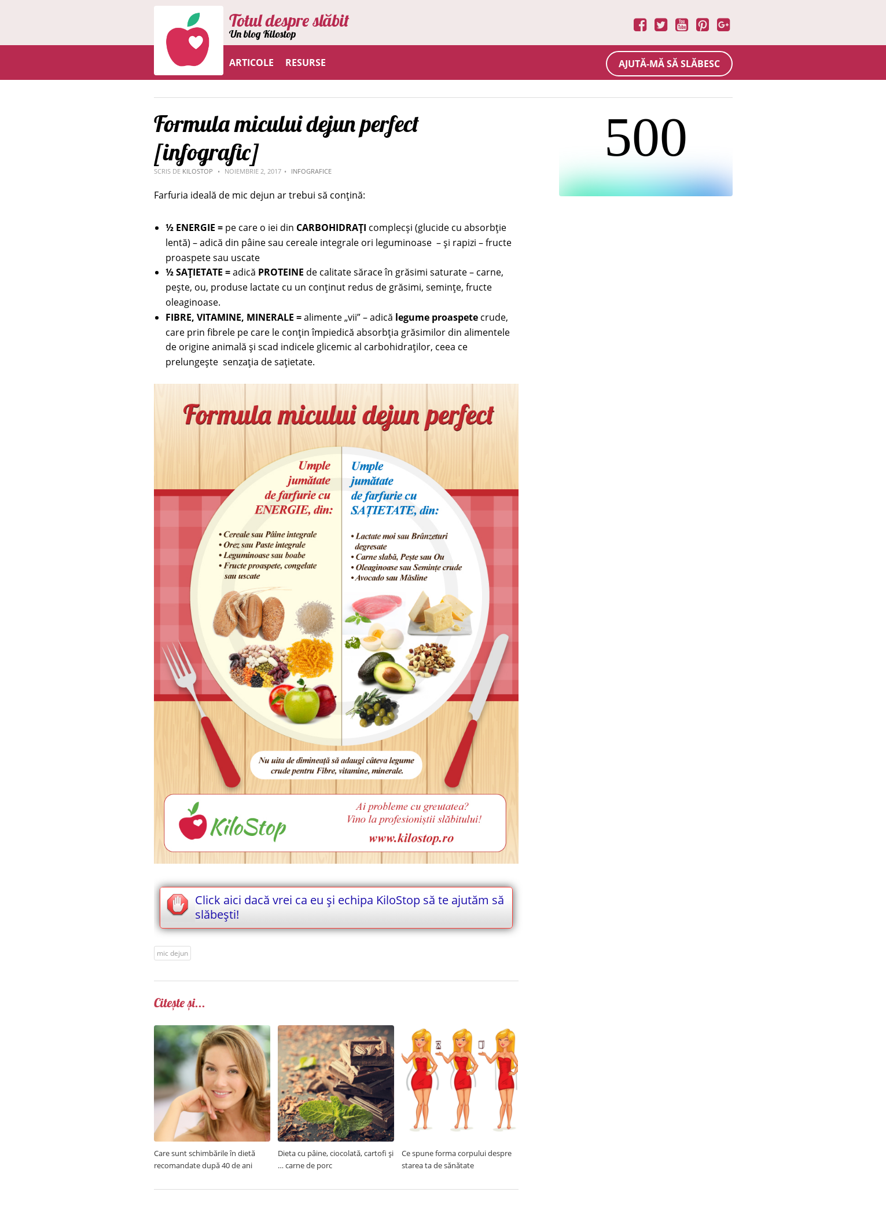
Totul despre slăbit (289, 20)
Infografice (311, 171)
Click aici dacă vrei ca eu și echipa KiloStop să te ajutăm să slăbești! (349, 907)
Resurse (305, 62)
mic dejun (172, 953)
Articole (251, 62)
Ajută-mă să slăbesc (669, 63)
